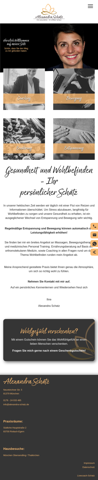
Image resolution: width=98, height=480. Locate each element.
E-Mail (94, 235)
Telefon (94, 226)
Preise (94, 252)
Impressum (89, 463)
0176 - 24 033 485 (12, 400)
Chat (94, 244)
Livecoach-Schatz (86, 475)
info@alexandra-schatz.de (16, 404)
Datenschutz (88, 467)
